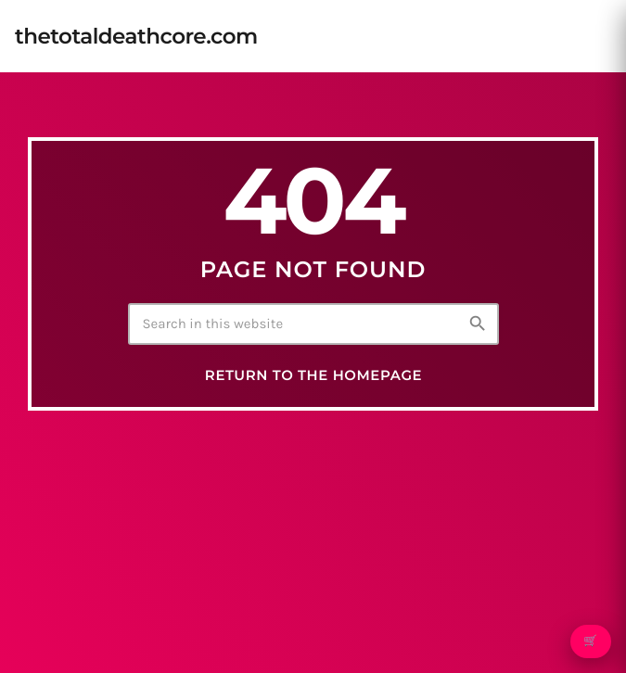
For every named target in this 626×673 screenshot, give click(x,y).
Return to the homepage (313, 375)
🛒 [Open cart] (590, 641)
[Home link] (136, 36)
